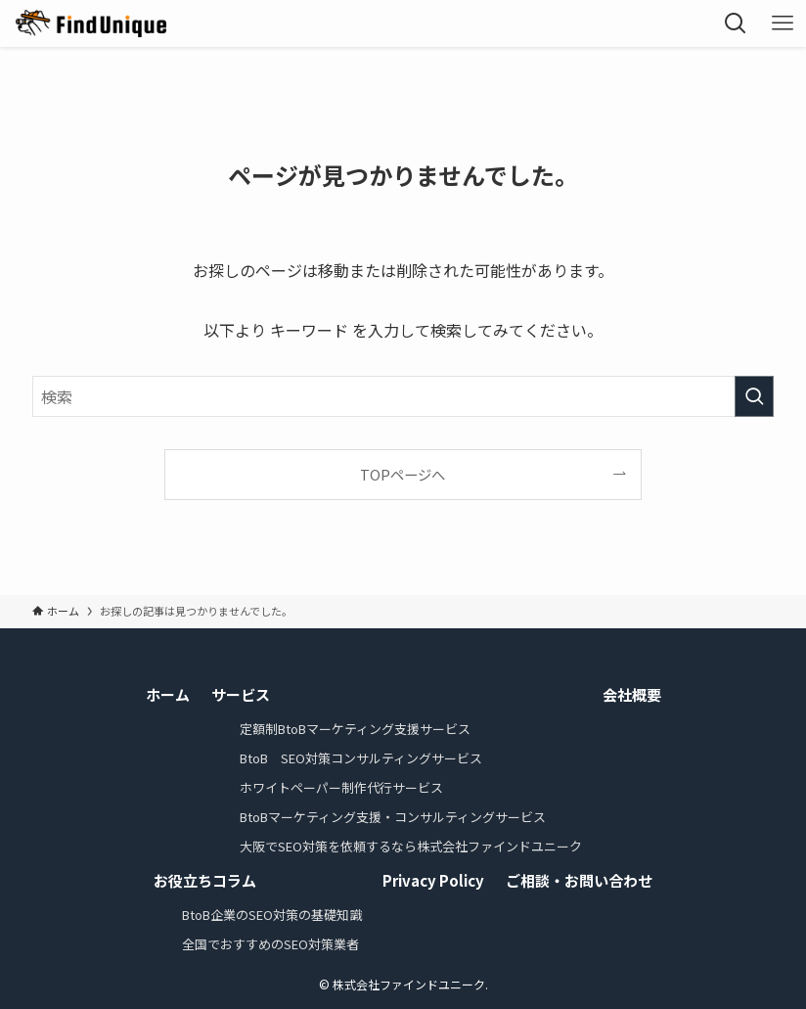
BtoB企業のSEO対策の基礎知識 (272, 914)
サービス (240, 694)
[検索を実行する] (754, 396)
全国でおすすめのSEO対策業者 (270, 944)
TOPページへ (402, 474)
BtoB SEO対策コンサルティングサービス (361, 758)
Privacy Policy (433, 880)
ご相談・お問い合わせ (579, 880)
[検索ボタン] (735, 23)
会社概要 (632, 694)
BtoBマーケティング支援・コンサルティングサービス (393, 816)
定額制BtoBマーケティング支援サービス (355, 728)
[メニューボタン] (782, 23)
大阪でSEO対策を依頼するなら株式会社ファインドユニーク (411, 846)
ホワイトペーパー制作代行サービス (341, 787)
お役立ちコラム (205, 880)
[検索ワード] (403, 396)
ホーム (168, 694)
